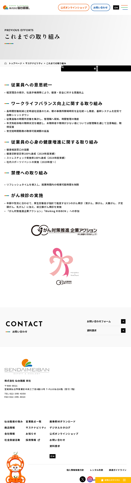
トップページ (15, 63)
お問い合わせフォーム (99, 321)
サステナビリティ (34, 63)
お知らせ (28, 432)
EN (113, 8)
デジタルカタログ (54, 426)
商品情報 (9, 426)
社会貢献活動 (11, 438)
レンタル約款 (96, 467)
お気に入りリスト (112, 479)
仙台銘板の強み (12, 421)
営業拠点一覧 (30, 421)
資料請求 (91, 330)
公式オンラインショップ (71, 7)
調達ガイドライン (118, 467)
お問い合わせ (97, 7)
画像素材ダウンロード (56, 421)
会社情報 (9, 432)
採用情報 (28, 438)
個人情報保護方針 (75, 467)
